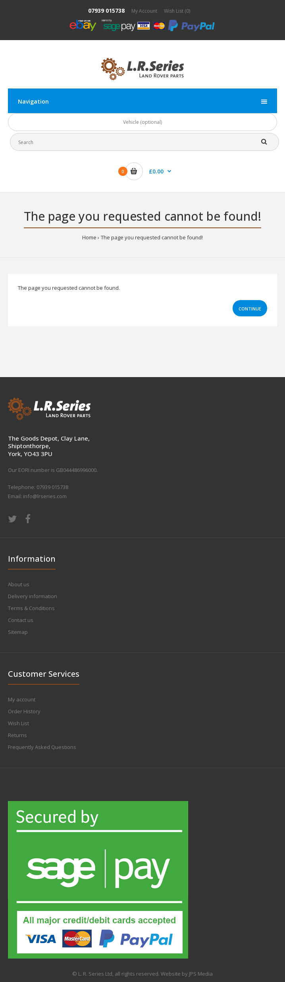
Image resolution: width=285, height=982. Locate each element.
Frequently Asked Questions (42, 747)
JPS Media (201, 973)
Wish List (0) (177, 11)
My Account (144, 11)
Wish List (18, 723)
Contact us (20, 620)
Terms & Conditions (31, 608)
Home (89, 237)
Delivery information (32, 596)
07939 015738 (106, 10)
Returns (17, 735)
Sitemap (18, 631)
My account (21, 699)
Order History (24, 711)
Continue (250, 309)
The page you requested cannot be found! (152, 237)
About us (18, 584)
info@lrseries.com (45, 496)
